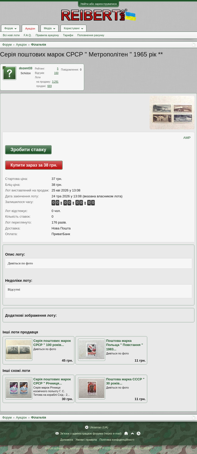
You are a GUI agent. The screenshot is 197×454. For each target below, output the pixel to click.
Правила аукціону (47, 35)
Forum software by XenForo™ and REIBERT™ (98, 448)
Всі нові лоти (11, 35)
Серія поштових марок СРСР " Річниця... (52, 381)
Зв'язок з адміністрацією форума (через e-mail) (91, 433)
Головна (126, 433)
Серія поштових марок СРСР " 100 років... (52, 343)
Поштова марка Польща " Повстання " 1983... (124, 345)
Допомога (66, 439)
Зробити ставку (28, 149)
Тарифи (68, 35)
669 (49, 86)
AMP (187, 138)
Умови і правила (86, 439)
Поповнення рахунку (90, 35)
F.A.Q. (28, 35)
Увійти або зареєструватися (98, 3)
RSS (138, 433)
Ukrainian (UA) (99, 427)
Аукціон (30, 28)
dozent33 (25, 68)
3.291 (55, 81)
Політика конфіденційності (117, 439)
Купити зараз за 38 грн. (34, 165)
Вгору (132, 433)
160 (56, 73)
